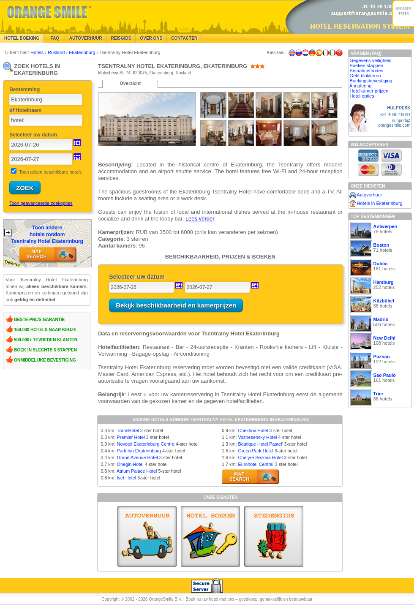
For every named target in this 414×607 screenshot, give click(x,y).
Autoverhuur (85, 38)
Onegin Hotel (130, 464)
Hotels (37, 52)
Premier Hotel (131, 437)
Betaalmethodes (367, 70)
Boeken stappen (367, 65)
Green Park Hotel (255, 450)
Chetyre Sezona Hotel (260, 457)
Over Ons (151, 38)
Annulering (360, 85)
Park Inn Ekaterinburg (139, 450)
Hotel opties (362, 95)
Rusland (57, 52)
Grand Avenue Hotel (137, 457)
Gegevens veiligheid (371, 60)
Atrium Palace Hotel (137, 471)
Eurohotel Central (255, 464)
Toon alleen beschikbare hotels (50, 171)
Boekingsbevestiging (371, 80)
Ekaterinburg (82, 52)
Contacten (184, 38)
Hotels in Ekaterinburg (380, 203)
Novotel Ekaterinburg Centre (145, 443)
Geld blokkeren (365, 75)
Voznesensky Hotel (257, 437)
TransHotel (128, 430)
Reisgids (121, 38)
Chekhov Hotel (253, 430)
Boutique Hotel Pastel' (260, 443)
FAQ (54, 38)
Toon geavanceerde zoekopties (40, 203)
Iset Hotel (126, 477)
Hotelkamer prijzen (369, 90)
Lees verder (199, 218)
